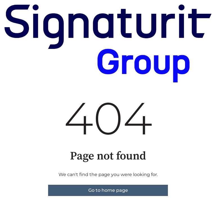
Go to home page (108, 190)
